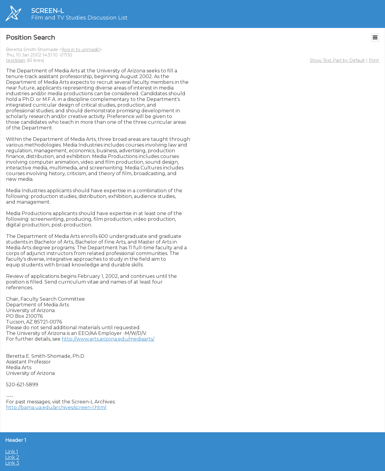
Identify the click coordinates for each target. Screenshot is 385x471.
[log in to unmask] (81, 49)
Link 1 (11, 451)
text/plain (15, 60)
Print (374, 60)
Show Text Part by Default (337, 60)
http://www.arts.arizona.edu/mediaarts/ (108, 339)
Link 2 (12, 457)
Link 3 (12, 463)
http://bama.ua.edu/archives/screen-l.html (56, 407)
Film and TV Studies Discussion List (79, 17)
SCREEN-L (47, 10)
